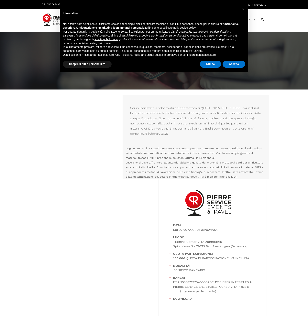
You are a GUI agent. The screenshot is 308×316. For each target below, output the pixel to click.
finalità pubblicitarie (106, 39)
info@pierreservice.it (144, 271)
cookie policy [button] (187, 28)
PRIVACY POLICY (257, 304)
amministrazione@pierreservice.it (164, 281)
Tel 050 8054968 (51, 3)
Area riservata (255, 3)
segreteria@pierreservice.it (151, 276)
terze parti (124, 32)
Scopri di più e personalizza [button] (87, 64)
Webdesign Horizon (186, 304)
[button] (243, 9)
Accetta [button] (234, 64)
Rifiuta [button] (210, 64)
